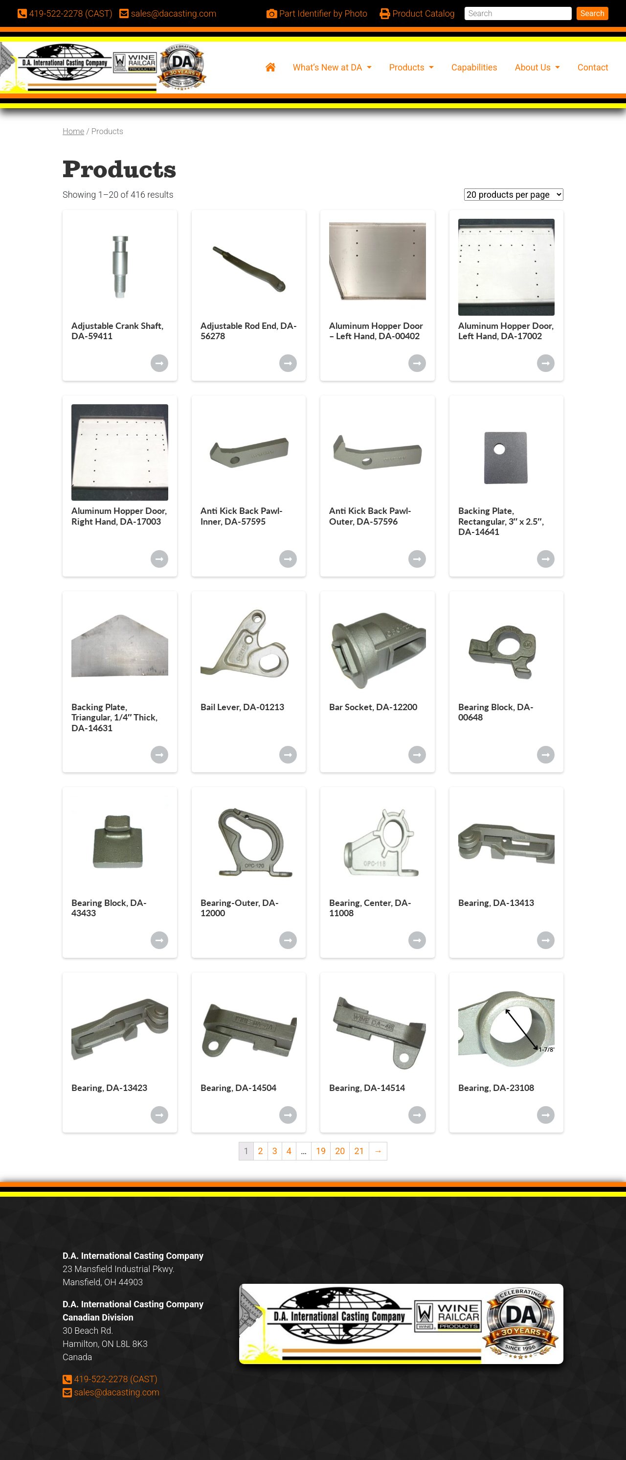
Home (73, 131)
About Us (534, 67)
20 (340, 1151)
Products (408, 67)
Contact (593, 67)
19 (321, 1151)
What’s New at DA (328, 67)
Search (592, 13)
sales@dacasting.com (111, 1392)
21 (359, 1151)
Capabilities (474, 67)
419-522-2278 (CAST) (110, 1378)
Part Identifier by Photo (317, 14)
